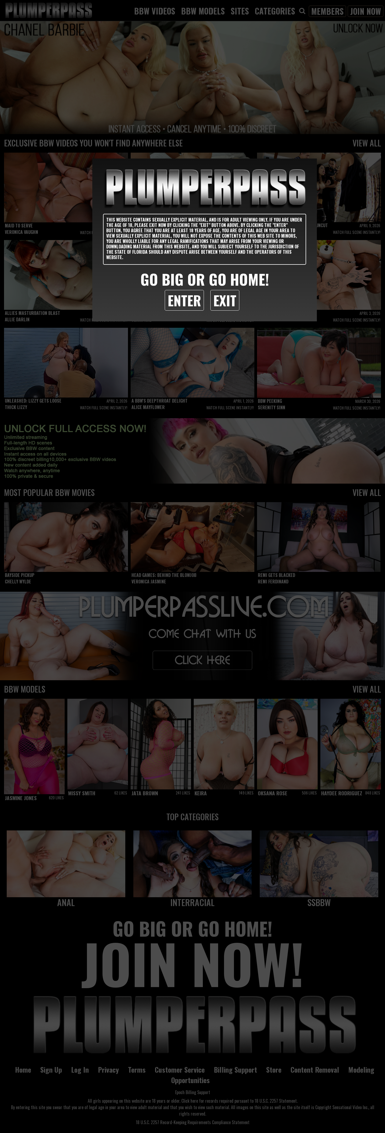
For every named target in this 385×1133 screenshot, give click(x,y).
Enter (184, 300)
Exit (224, 300)
